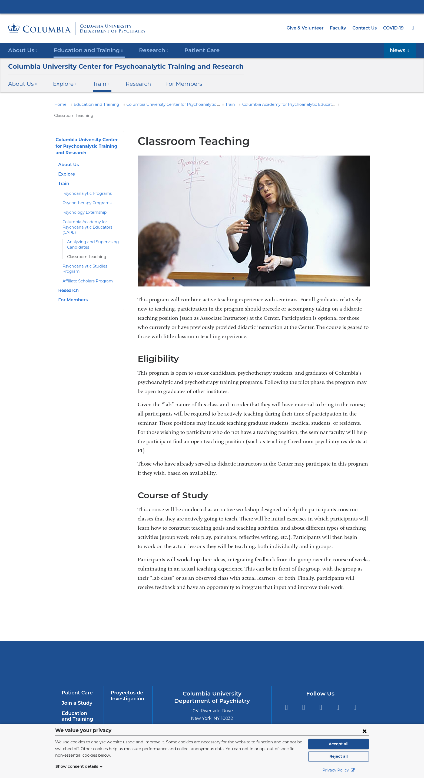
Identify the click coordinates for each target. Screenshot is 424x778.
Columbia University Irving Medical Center (212, 6)
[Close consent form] (364, 731)
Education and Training (92, 104)
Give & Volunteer (309, 28)
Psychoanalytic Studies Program (90, 255)
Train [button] (96, 84)
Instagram (354, 696)
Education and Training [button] (85, 50)
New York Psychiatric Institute (251, 649)
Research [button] (147, 50)
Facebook (286, 696)
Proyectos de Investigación (126, 685)
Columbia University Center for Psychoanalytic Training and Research (116, 66)
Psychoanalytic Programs (84, 182)
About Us (67, 153)
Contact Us (365, 28)
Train (222, 104)
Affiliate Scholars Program (84, 265)
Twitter (303, 696)
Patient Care (192, 50)
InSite (68, 718)
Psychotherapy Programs (84, 192)
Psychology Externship (82, 201)
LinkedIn (337, 696)
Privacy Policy (338, 770)
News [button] (401, 50)
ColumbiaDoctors (329, 648)
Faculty (340, 28)
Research (131, 84)
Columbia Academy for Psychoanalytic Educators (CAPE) (283, 104)
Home (59, 104)
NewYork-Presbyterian (173, 652)
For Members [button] (176, 84)
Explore (66, 163)
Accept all (338, 744)
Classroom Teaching (84, 245)
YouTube (320, 696)
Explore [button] (62, 84)
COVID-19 (394, 28)
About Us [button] (23, 50)
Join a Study (76, 692)
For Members (71, 283)
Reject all (338, 756)
